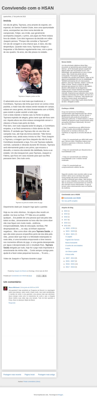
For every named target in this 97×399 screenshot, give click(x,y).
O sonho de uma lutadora (73, 245)
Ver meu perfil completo (69, 201)
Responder (12, 303)
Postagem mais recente (12, 375)
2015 (66, 226)
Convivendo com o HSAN (28, 8)
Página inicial (30, 375)
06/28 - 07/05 (70, 228)
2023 (66, 211)
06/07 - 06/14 (70, 258)
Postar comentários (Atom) (31, 381)
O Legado (68, 237)
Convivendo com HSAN (72, 198)
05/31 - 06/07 (70, 261)
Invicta (67, 248)
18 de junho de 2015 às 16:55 (29, 287)
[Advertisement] (29, 353)
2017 (66, 220)
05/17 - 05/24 (70, 267)
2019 (66, 214)
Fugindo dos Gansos (72, 240)
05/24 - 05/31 (70, 264)
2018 (66, 217)
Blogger (60, 395)
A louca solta (69, 254)
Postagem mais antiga (46, 375)
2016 (66, 223)
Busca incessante (71, 242)
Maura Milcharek (14, 287)
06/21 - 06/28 (70, 231)
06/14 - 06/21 (70, 234)
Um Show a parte (71, 251)
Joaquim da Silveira (20, 271)
